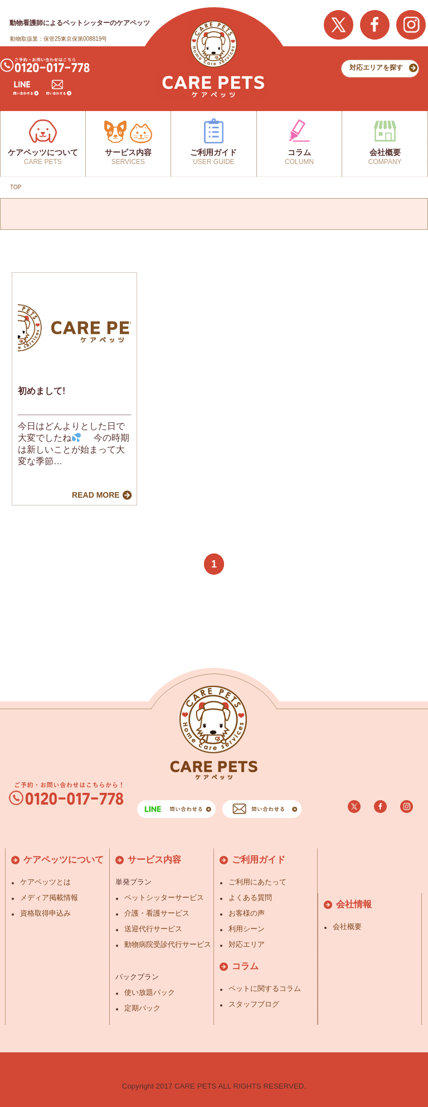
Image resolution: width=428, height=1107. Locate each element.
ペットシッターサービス (164, 897)
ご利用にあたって (257, 882)
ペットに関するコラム (264, 988)
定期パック (142, 1008)
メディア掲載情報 (49, 897)
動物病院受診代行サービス (167, 944)
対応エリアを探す (376, 67)
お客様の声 (246, 913)
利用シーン (246, 929)
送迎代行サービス (153, 929)
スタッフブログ (253, 1004)
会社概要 (347, 926)
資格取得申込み (45, 913)
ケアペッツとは (45, 882)
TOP (15, 187)
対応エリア (246, 944)
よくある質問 (250, 897)
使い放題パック (149, 992)
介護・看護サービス (156, 913)
